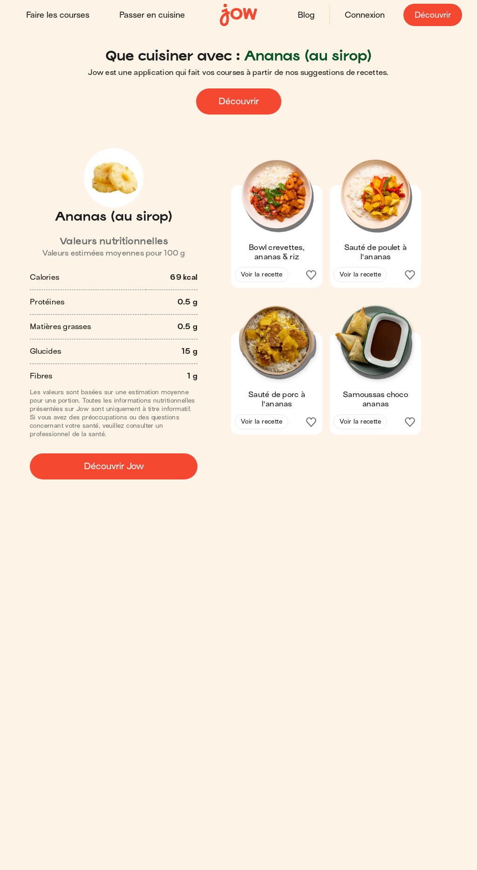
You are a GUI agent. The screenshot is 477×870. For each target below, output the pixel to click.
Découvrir (433, 15)
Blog (306, 15)
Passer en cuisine (152, 15)
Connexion (365, 15)
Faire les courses (57, 15)
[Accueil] (238, 15)
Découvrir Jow (114, 466)
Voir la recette (261, 274)
